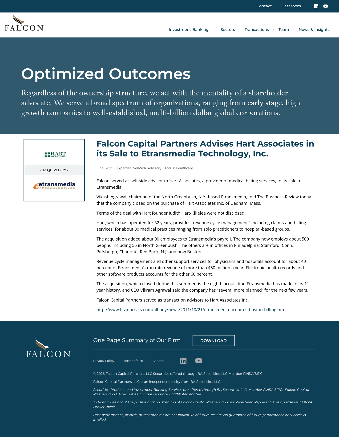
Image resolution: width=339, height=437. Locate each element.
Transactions (257, 29)
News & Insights (314, 29)
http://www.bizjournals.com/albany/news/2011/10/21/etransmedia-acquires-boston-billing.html (192, 309)
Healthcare (184, 168)
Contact (264, 6)
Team (283, 29)
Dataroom (291, 6)
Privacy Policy (103, 360)
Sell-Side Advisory (147, 168)
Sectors (228, 29)
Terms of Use (133, 360)
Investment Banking (190, 29)
